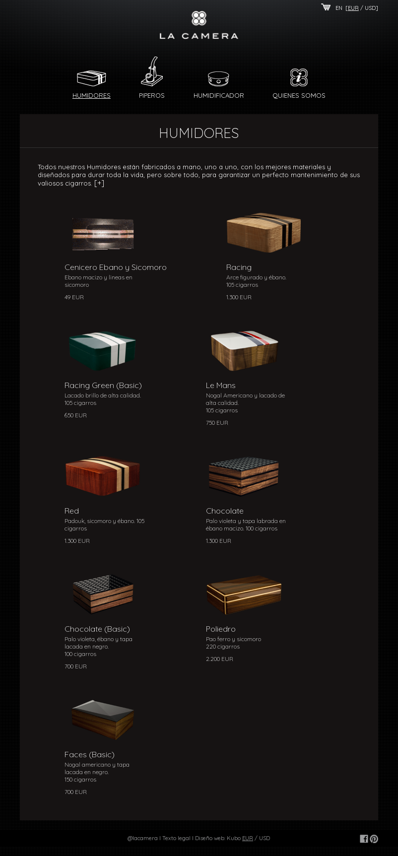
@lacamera (143, 838)
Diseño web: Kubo (218, 838)
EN (338, 7)
